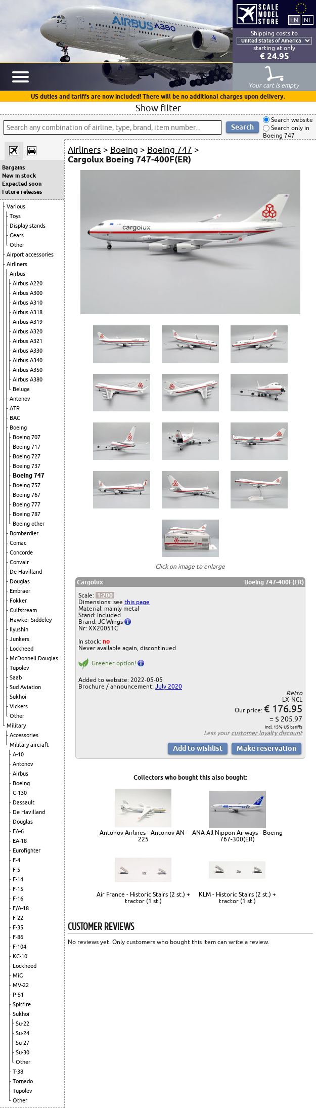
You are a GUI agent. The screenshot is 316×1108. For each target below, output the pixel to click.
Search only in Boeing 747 (286, 132)
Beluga (21, 389)
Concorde (21, 552)
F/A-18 (21, 908)
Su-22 (22, 1023)
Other (17, 245)
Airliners (17, 264)
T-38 (18, 1072)
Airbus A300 (27, 293)
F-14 (18, 879)
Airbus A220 (27, 283)
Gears (17, 235)
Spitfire (22, 1004)
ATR (15, 408)
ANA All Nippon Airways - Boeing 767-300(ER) (237, 835)
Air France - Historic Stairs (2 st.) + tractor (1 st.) (143, 897)
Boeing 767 (26, 495)
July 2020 (168, 686)
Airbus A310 (27, 303)
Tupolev (19, 668)
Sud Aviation (25, 687)
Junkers (19, 639)
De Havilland (26, 572)
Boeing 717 (26, 447)
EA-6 (18, 831)
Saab (16, 677)
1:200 (105, 595)
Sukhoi (18, 697)
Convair (19, 562)
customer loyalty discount (266, 733)
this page (137, 602)
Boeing (18, 427)
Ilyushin (19, 629)
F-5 (16, 870)
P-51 (18, 995)
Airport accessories (30, 254)
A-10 (18, 754)
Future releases (22, 192)
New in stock (19, 176)
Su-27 (22, 1043)
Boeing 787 (26, 514)
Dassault (23, 802)
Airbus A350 (27, 370)
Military (16, 725)
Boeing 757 (26, 485)
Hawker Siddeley (31, 620)
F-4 (16, 860)
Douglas (20, 581)
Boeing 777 (26, 504)
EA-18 (20, 841)
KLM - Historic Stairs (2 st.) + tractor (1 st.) (237, 897)
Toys (15, 216)
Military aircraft (29, 745)
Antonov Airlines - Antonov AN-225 (143, 835)
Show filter (158, 108)
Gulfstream (23, 610)
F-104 (19, 947)
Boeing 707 (26, 437)
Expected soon (21, 184)
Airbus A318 (27, 312)
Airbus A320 (27, 331)
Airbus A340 (27, 360)
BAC (15, 418)
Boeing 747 (28, 475)
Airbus (17, 274)
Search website (291, 119)
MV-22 (21, 985)
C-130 (20, 793)
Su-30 (22, 1052)
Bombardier (24, 533)
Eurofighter (26, 850)
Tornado (23, 1081)
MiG (18, 975)
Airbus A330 (27, 351)
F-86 (18, 937)
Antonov (20, 399)
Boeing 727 (26, 456)
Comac (18, 543)
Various (16, 206)
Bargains (13, 167)
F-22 (18, 918)
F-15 (18, 889)
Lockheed (21, 649)
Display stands (28, 226)
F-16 (18, 899)
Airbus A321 (27, 341)
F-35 (18, 927)
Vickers (19, 706)
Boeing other (28, 524)
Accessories (24, 735)
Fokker (18, 601)
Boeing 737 (26, 466)
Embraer (20, 591)
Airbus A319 (27, 322)
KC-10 (20, 956)
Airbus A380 (27, 379)
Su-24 (22, 1033)
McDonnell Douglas (34, 658)
